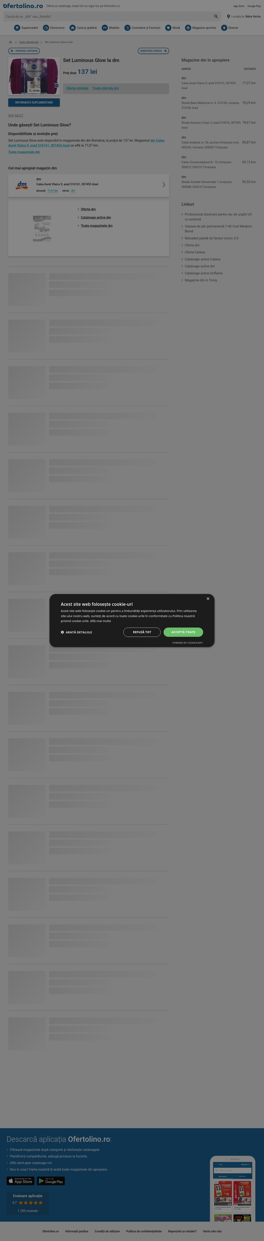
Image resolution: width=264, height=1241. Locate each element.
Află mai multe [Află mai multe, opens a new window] (100, 621)
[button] (76, 632)
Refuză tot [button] (142, 632)
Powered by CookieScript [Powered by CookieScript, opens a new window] (187, 642)
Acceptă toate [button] (183, 632)
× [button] (207, 598)
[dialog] (132, 620)
